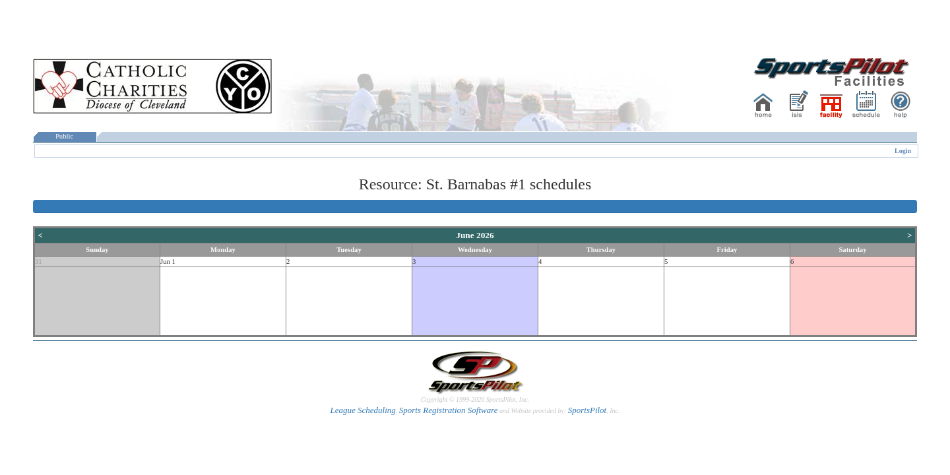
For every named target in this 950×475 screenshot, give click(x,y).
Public (64, 136)
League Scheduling (362, 410)
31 (38, 261)
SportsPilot (587, 410)
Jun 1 (167, 261)
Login (903, 150)
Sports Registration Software (448, 410)
